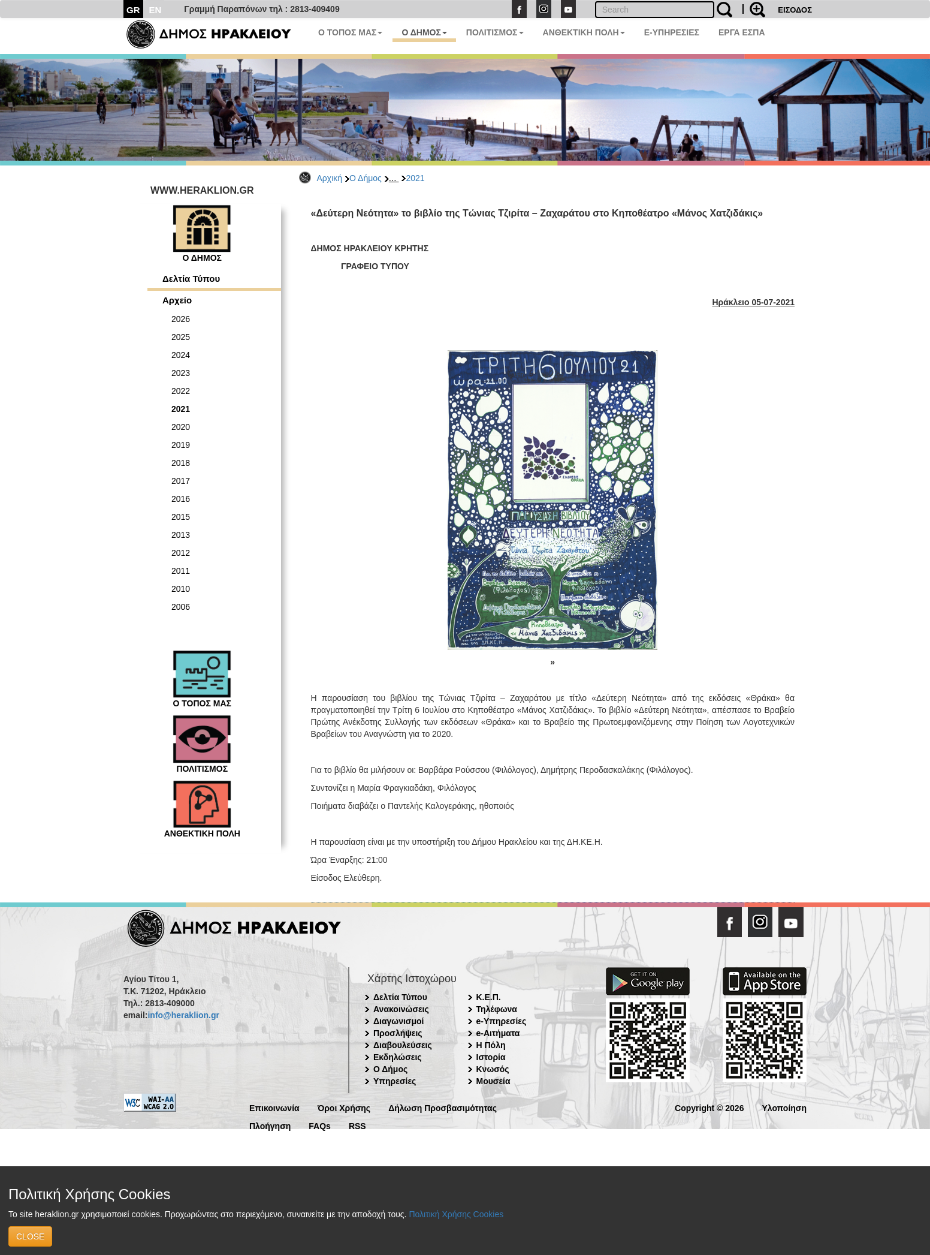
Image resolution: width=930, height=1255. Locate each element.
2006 (180, 607)
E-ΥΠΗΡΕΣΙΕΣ (671, 32)
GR (133, 10)
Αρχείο (177, 300)
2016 (180, 499)
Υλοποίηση (784, 1107)
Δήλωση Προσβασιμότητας (442, 1107)
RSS (357, 1125)
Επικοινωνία (274, 1107)
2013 (180, 535)
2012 (180, 553)
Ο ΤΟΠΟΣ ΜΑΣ (350, 32)
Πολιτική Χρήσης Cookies (456, 1214)
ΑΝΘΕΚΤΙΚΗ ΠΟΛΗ (584, 32)
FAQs (320, 1125)
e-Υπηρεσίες (501, 1021)
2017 (180, 481)
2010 (180, 589)
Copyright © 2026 (709, 1107)
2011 (180, 571)
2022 (180, 391)
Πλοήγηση (270, 1125)
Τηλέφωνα (496, 1009)
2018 (180, 463)
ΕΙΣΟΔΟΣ (795, 9)
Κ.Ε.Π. (488, 997)
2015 (180, 517)
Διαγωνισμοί (398, 1021)
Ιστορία (491, 1057)
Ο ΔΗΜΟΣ (423, 32)
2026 (180, 319)
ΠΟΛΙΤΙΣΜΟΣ (495, 32)
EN (155, 10)
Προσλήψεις (397, 1033)
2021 (415, 178)
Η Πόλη (491, 1045)
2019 (180, 445)
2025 (180, 337)
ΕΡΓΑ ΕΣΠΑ (741, 32)
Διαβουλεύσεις (402, 1045)
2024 (180, 355)
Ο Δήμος (365, 178)
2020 (180, 427)
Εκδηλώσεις (397, 1057)
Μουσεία (493, 1081)
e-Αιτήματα (498, 1033)
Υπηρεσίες (394, 1081)
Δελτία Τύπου (191, 278)
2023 (180, 373)
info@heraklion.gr (183, 1015)
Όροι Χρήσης (344, 1107)
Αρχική (330, 178)
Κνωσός (492, 1069)
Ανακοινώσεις (401, 1009)
